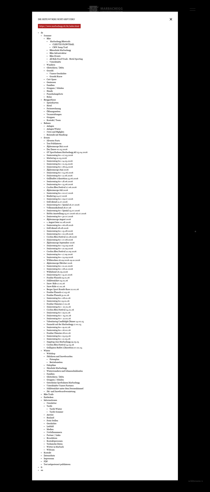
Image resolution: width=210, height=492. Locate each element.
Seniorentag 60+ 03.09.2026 (60, 245)
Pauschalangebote (55, 94)
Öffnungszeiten (53, 111)
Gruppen (51, 117)
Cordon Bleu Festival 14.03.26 (60, 345)
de (42, 32)
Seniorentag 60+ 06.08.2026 (60, 225)
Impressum (49, 458)
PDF (46, 461)
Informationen (50, 400)
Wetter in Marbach (55, 447)
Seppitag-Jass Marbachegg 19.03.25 (63, 342)
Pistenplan (54, 359)
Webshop (51, 353)
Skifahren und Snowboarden (59, 356)
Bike (49, 38)
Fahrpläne (51, 365)
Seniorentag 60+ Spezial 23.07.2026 (63, 210)
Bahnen (47, 123)
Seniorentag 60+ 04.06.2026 (60, 172)
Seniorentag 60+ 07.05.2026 (60, 155)
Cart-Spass (51, 79)
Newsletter (52, 403)
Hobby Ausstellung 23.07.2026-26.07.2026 (66, 213)
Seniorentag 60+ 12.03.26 (59, 339)
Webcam (51, 450)
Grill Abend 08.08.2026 (57, 228)
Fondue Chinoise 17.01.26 (58, 304)
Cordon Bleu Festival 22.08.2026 (62, 237)
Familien (51, 85)
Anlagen (50, 126)
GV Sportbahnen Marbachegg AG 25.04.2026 (67, 152)
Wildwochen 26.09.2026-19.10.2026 (63, 260)
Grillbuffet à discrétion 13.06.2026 (62, 178)
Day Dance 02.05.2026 (57, 149)
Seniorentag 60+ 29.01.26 (59, 312)
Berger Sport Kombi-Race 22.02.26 (63, 289)
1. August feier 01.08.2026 (59, 222)
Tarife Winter (56, 409)
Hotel (49, 105)
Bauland (50, 417)
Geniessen (51, 82)
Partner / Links (54, 435)
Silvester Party (53, 140)
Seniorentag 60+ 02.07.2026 (60, 193)
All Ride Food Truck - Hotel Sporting (66, 59)
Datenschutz (49, 455)
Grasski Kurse (56, 76)
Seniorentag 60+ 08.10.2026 (60, 269)
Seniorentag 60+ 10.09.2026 (60, 248)
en (42, 470)
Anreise (50, 415)
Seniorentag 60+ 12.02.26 (59, 318)
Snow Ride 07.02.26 (56, 286)
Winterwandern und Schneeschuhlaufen (65, 371)
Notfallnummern (54, 432)
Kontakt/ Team (54, 120)
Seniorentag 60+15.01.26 (58, 301)
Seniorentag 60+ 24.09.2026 (60, 257)
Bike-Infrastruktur (58, 53)
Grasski (50, 70)
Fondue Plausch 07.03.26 (58, 292)
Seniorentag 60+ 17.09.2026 (60, 254)
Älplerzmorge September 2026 (61, 242)
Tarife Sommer (56, 412)
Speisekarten (52, 102)
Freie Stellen (52, 420)
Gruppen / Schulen (55, 88)
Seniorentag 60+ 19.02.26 (59, 327)
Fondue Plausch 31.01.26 (58, 295)
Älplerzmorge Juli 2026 (57, 190)
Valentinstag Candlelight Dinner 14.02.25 (65, 321)
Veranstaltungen (54, 114)
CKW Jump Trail (60, 47)
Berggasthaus (50, 100)
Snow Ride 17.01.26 (56, 283)
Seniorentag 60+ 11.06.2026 (59, 175)
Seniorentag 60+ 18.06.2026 (60, 181)
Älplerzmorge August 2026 (59, 219)
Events (47, 137)
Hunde (50, 91)
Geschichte (51, 423)
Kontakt (47, 452)
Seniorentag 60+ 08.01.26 (58, 298)
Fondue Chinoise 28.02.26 (59, 333)
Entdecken (48, 397)
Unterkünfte (55, 62)
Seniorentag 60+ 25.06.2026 (60, 184)
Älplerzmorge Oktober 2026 (59, 263)
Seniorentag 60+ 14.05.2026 (60, 161)
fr (41, 467)
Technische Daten (55, 444)
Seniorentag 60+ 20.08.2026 (60, 234)
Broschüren (52, 438)
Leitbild (50, 426)
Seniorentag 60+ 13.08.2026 (60, 231)
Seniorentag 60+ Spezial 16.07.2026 (63, 205)
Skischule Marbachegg (57, 368)
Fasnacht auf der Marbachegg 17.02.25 (64, 324)
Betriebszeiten (56, 362)
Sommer (47, 35)
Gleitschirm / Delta (55, 67)
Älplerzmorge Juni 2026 (58, 170)
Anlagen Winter (54, 129)
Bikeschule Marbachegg (60, 50)
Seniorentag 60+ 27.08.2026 (60, 240)
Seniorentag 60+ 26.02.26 (59, 330)
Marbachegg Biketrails (60, 41)
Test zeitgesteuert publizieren (57, 464)
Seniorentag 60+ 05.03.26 (59, 336)
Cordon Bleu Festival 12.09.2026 (61, 251)
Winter (47, 350)
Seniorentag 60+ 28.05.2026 (60, 167)
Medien (50, 429)
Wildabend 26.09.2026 (57, 272)
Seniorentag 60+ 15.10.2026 (59, 275)
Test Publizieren (54, 143)
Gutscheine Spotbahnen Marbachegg (63, 382)
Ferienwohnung (54, 108)
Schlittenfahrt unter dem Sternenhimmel (65, 388)
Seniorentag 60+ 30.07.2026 (60, 216)
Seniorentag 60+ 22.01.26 (59, 307)
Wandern (51, 65)
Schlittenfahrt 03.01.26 (57, 280)
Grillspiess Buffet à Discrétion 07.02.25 (64, 347)
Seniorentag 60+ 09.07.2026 (60, 199)
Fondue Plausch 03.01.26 (58, 277)
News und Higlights (55, 132)
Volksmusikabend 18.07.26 (59, 207)
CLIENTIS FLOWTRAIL (63, 44)
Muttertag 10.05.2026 (57, 158)
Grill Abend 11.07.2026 (57, 202)
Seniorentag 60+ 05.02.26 (59, 315)
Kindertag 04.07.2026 (57, 196)
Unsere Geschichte (58, 73)
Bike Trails (49, 394)
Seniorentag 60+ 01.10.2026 (60, 266)
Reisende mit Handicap (57, 135)
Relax (49, 97)
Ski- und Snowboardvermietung (61, 391)
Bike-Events (55, 56)
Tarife (49, 406)
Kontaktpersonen (55, 441)
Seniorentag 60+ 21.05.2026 (60, 164)
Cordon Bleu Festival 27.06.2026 (62, 187)
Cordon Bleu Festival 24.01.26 (60, 310)
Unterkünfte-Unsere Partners (60, 385)
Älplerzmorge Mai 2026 (57, 146)
